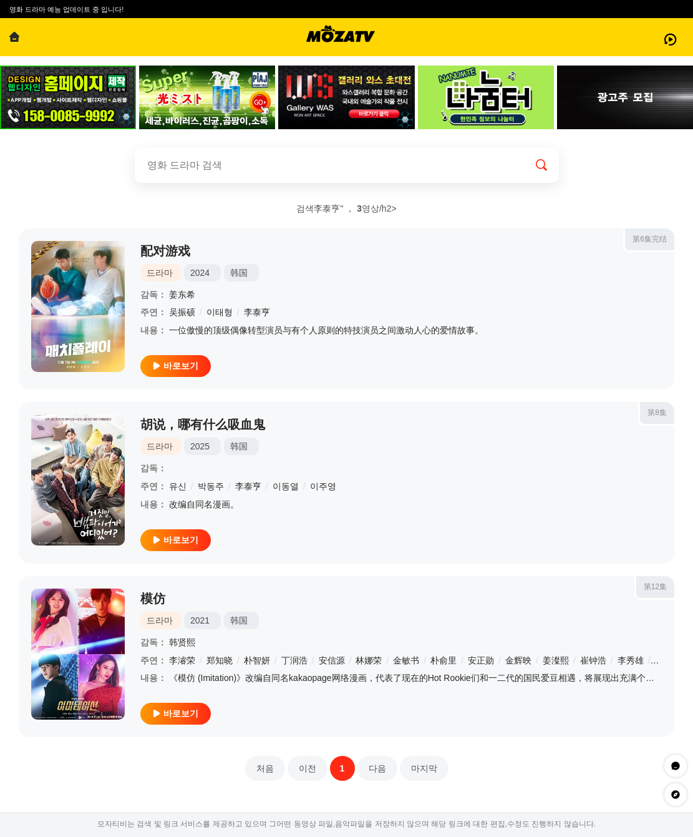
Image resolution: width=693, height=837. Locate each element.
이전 (307, 768)
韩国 (239, 273)
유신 (178, 486)
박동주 (211, 486)
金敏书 (406, 660)
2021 (200, 620)
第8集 (657, 412)
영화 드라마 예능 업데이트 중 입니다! (66, 9)
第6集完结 (649, 239)
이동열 (286, 486)
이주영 (323, 486)
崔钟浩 (593, 660)
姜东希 (182, 295)
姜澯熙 (556, 660)
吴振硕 (182, 312)
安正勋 (481, 660)
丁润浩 (294, 660)
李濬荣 (182, 660)
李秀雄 (631, 660)
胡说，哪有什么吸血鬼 (202, 424)
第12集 (655, 586)
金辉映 (518, 660)
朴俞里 (443, 660)
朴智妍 (257, 660)
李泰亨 (257, 312)
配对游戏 (165, 251)
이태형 (219, 312)
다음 (377, 768)
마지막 (424, 768)
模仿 (152, 598)
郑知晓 (219, 660)
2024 (200, 273)
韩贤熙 (182, 642)
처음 (265, 768)
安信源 (332, 660)
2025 (200, 446)
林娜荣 (369, 660)
